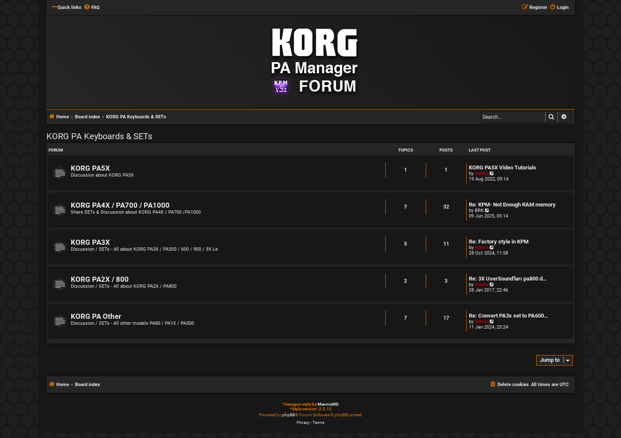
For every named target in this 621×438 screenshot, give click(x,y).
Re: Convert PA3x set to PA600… (508, 315)
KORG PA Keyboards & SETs (99, 136)
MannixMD (328, 404)
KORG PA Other (96, 316)
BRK (479, 210)
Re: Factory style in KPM (499, 241)
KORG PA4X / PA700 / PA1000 (120, 205)
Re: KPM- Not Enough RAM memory (512, 204)
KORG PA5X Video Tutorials (502, 167)
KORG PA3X (90, 242)
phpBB (288, 414)
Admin (481, 173)
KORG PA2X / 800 (100, 279)
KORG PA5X (90, 168)
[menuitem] (92, 8)
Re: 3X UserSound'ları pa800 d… (508, 278)
